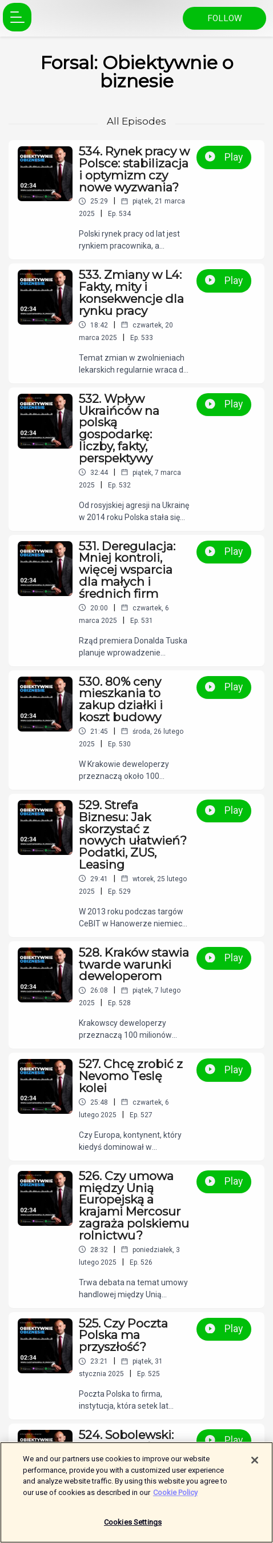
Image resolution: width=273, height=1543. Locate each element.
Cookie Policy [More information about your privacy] (175, 1497)
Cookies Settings (133, 1528)
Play (224, 157)
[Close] (254, 1465)
